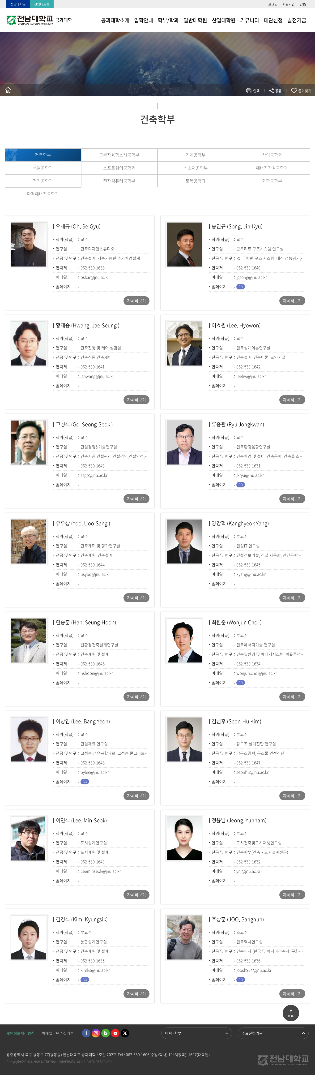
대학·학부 (173, 1033)
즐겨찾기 (304, 90)
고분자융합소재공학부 (119, 155)
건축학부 (43, 155)
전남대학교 (18, 4)
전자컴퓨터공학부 (119, 181)
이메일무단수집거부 (58, 1033)
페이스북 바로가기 (86, 1033)
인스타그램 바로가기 (96, 1033)
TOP (290, 1016)
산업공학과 (272, 155)
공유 (278, 90)
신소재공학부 (196, 168)
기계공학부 (196, 155)
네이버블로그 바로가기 (105, 1033)
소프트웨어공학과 (119, 168)
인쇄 (256, 90)
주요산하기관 (252, 1033)
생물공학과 (43, 168)
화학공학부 (272, 181)
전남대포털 (41, 4)
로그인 (272, 4)
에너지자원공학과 (272, 168)
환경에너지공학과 (43, 194)
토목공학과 (196, 181)
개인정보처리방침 (20, 1033)
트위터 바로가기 (125, 1033)
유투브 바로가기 (115, 1033)
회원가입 (288, 4)
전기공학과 (43, 181)
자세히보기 (136, 301)
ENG (303, 4)
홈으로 (8, 90)
